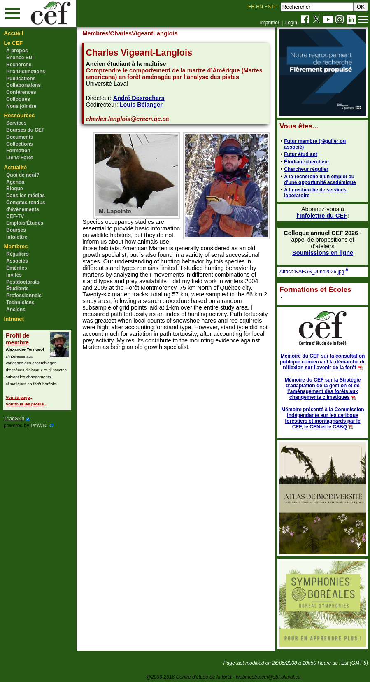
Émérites (16, 268)
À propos (17, 51)
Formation (18, 151)
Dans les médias (25, 195)
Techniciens (20, 302)
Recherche (18, 65)
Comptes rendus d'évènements (25, 206)
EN (259, 6)
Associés (17, 261)
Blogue (14, 188)
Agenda (15, 182)
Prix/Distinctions (25, 71)
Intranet (14, 319)
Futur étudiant (300, 154)
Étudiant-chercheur (306, 162)
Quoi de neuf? (23, 175)
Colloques (18, 99)
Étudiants (17, 288)
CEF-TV (15, 216)
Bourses (16, 230)
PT (275, 6)
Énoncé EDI (20, 58)
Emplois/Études (24, 223)
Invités (14, 275)
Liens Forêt (19, 158)
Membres (16, 246)
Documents (19, 137)
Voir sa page (18, 397)
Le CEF (13, 43)
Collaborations (23, 85)
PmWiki (38, 425)
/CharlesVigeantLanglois (143, 33)
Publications (20, 78)
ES (267, 6)
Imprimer (269, 23)
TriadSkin (14, 418)
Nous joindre (21, 106)
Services (16, 123)
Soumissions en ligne (322, 252)
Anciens (16, 309)
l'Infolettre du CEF (321, 215)
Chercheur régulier (306, 169)
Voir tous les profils (25, 404)
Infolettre (16, 237)
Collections (19, 144)
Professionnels (24, 295)
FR (251, 6)
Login (291, 23)
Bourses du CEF (25, 130)
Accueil (13, 33)
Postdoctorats (23, 282)
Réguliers (17, 254)
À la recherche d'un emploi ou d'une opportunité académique (320, 179)
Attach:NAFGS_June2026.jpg (311, 272)
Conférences (21, 92)
